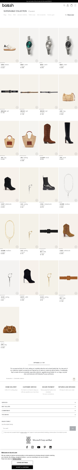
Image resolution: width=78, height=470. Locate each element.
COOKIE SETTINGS (22, 462)
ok (73, 428)
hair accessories (41, 14)
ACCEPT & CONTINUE (22, 467)
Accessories (9, 378)
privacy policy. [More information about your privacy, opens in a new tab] (17, 459)
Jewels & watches (22, 14)
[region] (39, 460)
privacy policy (23, 432)
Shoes (9, 14)
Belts (14, 14)
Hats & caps (32, 14)
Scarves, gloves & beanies (54, 14)
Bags (5, 14)
